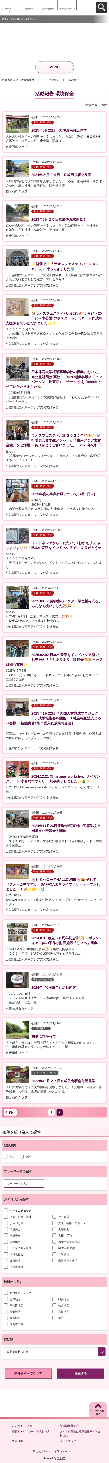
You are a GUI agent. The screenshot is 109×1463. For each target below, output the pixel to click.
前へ (12, 1112)
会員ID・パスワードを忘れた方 (31, 1431)
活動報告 (54, 79)
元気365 (61, 1458)
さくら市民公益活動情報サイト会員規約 (80, 1433)
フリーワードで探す (18, 1171)
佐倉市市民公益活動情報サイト (21, 79)
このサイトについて (9, 10)
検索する (81, 1373)
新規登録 (29, 9)
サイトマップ (68, 1441)
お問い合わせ (48, 9)
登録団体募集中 (69, 1425)
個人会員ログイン (67, 9)
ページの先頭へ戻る (98, 1413)
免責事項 (17, 1441)
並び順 (8, 1339)
